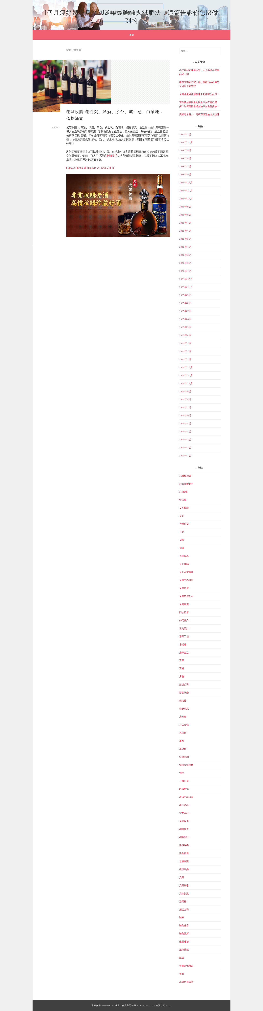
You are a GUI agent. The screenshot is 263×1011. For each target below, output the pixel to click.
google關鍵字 (186, 483)
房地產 (182, 716)
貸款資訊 (184, 893)
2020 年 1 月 (185, 359)
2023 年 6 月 (185, 174)
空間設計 (184, 813)
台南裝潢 (184, 604)
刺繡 (181, 548)
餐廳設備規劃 (186, 965)
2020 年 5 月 (185, 327)
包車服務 (184, 556)
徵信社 (182, 700)
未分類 (182, 748)
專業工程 (184, 636)
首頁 (131, 34)
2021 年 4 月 (185, 246)
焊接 (181, 772)
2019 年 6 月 (185, 415)
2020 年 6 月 (185, 319)
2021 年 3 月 (185, 254)
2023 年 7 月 (185, 166)
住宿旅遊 (184, 523)
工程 (181, 668)
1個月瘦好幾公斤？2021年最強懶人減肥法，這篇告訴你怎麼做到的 (131, 16)
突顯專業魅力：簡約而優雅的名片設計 (199, 114)
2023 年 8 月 (185, 158)
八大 (181, 531)
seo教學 (183, 491)
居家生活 (184, 652)
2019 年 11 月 (186, 375)
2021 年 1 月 (185, 270)
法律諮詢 (184, 756)
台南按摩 (184, 588)
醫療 (181, 917)
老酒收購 (112, 155)
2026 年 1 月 (185, 134)
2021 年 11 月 (186, 190)
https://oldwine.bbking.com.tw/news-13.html (90, 167)
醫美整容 (184, 925)
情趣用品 (184, 708)
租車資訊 (184, 805)
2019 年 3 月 (185, 439)
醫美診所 (184, 933)
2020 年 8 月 (185, 303)
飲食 (181, 957)
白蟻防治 (184, 788)
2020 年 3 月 (185, 343)
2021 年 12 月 (186, 182)
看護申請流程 (186, 797)
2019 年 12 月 (186, 367)
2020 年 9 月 (185, 295)
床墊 (181, 676)
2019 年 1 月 (185, 455)
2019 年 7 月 (185, 407)
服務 (181, 740)
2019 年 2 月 (185, 447)
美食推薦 (184, 853)
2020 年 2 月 (185, 351)
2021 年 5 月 (185, 238)
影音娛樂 (184, 692)
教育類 (182, 732)
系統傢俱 (184, 821)
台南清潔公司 (186, 596)
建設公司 (184, 684)
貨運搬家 (184, 885)
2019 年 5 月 (185, 423)
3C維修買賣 (185, 475)
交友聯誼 (184, 507)
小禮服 (182, 644)
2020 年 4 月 (185, 335)
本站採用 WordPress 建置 (106, 1005)
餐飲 (181, 973)
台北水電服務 (186, 572)
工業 (181, 660)
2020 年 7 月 (185, 311)
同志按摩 (184, 612)
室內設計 (184, 628)
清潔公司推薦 (186, 764)
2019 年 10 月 (186, 383)
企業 (181, 515)
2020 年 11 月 (186, 286)
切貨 (181, 539)
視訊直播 (184, 869)
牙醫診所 (184, 780)
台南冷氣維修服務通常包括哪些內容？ (199, 94)
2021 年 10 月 (186, 198)
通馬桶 (182, 901)
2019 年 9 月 (185, 391)
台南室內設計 (186, 580)
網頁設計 (184, 837)
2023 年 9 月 (185, 150)
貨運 (181, 877)
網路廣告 (184, 829)
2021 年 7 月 (185, 222)
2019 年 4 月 (185, 431)
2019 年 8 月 (185, 399)
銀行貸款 (184, 949)
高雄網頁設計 (186, 981)
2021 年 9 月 (185, 206)
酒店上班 (184, 909)
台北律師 (184, 564)
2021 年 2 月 (185, 262)
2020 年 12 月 (186, 278)
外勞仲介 (184, 620)
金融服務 (184, 941)
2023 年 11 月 (186, 142)
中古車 (182, 499)
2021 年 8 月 (185, 214)
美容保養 (184, 845)
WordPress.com (146, 1005)
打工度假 (184, 724)
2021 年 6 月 (185, 230)
